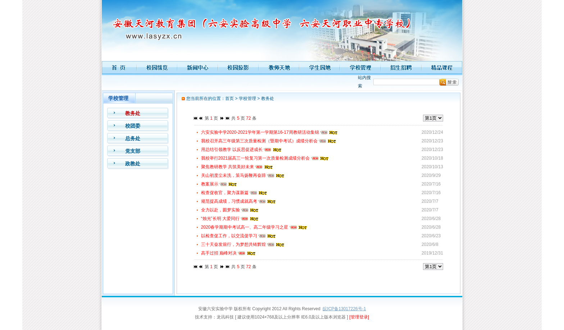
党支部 (132, 151)
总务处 (132, 138)
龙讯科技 (225, 317)
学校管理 (247, 98)
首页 (229, 98)
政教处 (132, 163)
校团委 (132, 126)
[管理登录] (359, 317)
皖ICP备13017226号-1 (344, 308)
